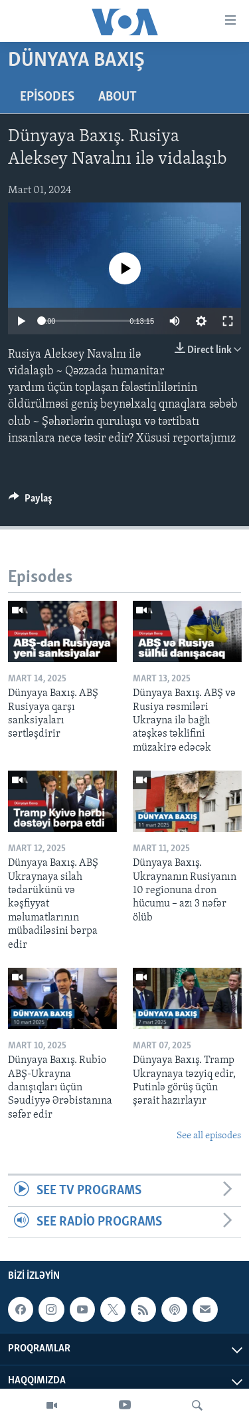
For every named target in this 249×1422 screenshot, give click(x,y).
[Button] (30, 501)
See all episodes (209, 1136)
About (117, 97)
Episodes (47, 97)
